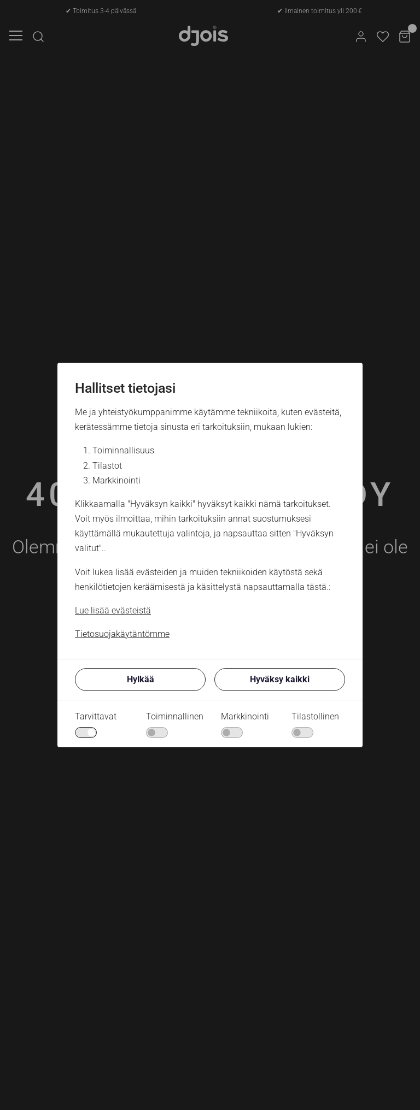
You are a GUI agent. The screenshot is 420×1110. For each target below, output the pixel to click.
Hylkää (140, 679)
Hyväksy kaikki (280, 679)
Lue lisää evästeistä (113, 610)
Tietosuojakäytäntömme (122, 634)
